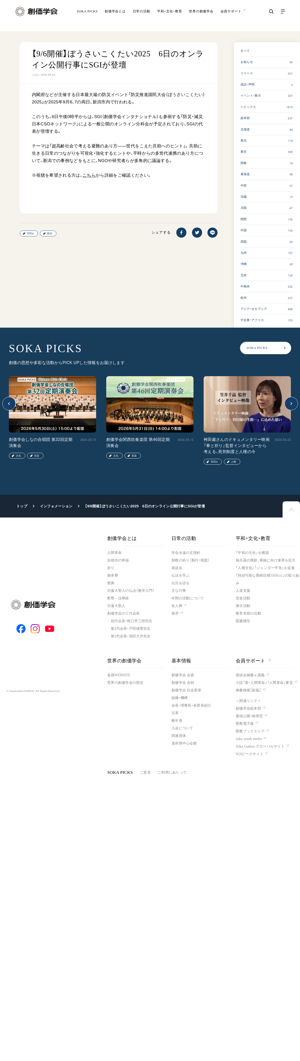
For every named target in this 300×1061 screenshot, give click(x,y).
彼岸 (175, 613)
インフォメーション (56, 506)
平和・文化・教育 (169, 16)
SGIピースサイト (249, 754)
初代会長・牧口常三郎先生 (131, 621)
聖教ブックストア (250, 731)
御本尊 (112, 575)
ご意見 (145, 772)
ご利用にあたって (172, 772)
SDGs (30, 233)
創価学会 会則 (183, 683)
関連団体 (179, 736)
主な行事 (179, 591)
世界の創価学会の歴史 (125, 683)
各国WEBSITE (118, 675)
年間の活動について (188, 598)
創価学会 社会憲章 (186, 690)
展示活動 (243, 606)
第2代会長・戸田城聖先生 (131, 628)
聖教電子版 (245, 724)
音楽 (36, 455)
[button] (9, 403)
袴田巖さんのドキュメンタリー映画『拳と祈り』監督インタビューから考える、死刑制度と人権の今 (237, 445)
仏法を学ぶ (180, 575)
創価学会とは (115, 16)
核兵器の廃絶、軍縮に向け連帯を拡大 (266, 560)
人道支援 (243, 591)
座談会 (177, 568)
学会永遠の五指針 (186, 553)
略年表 (177, 721)
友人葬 (177, 606)
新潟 (49, 233)
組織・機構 (180, 698)
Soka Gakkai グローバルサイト (260, 746)
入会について (182, 728)
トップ (21, 506)
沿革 (175, 713)
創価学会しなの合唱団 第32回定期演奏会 (41, 442)
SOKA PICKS (87, 16)
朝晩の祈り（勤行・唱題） (190, 560)
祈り (111, 568)
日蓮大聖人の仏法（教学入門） (130, 591)
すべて (245, 51)
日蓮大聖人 (116, 606)
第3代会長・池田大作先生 (131, 636)
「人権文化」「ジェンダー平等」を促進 (265, 568)
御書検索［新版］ (248, 690)
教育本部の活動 (248, 613)
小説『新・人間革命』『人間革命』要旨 (264, 683)
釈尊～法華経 (118, 598)
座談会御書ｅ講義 (250, 675)
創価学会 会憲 (183, 675)
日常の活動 (141, 16)
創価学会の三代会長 (123, 613)
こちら (89, 175)
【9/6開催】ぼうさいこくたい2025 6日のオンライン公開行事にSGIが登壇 (145, 506)
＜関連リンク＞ (248, 701)
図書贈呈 (243, 621)
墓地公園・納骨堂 (249, 716)
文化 (18, 455)
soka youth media (249, 739)
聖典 (111, 583)
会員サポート (253, 660)
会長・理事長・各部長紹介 (191, 705)
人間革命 (114, 553)
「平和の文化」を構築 (252, 553)
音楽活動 (243, 598)
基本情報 (181, 660)
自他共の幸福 (118, 560)
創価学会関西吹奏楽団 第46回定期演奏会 (138, 442)
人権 (233, 461)
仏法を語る (180, 583)
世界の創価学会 (201, 16)
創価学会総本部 (248, 708)
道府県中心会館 (184, 743)
